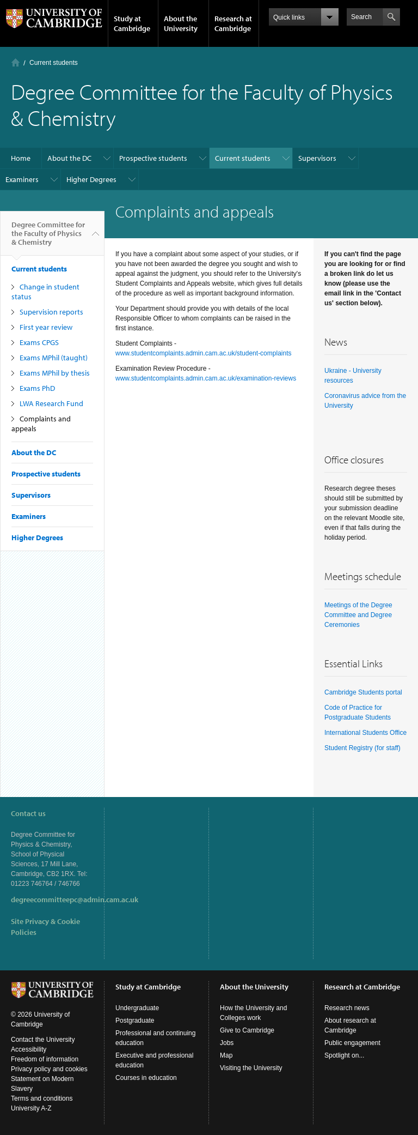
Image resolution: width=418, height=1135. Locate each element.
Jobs (226, 1043)
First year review (46, 327)
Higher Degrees (91, 179)
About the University (181, 23)
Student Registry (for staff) (362, 748)
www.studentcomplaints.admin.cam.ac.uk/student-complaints (203, 353)
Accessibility (28, 1049)
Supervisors (317, 158)
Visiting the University (251, 1068)
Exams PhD (37, 388)
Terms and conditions (41, 1098)
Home (15, 62)
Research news (347, 1008)
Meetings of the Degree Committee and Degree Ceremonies (358, 615)
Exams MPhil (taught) (54, 358)
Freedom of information (44, 1059)
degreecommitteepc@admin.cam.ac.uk (74, 899)
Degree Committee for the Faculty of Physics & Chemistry (48, 238)
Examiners (22, 179)
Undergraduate (137, 1008)
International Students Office (365, 732)
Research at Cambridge (233, 23)
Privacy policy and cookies (49, 1069)
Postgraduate (134, 1020)
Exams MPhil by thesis (55, 373)
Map (226, 1055)
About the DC (69, 158)
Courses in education (146, 1078)
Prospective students (153, 158)
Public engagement (352, 1043)
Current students (53, 63)
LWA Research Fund (51, 403)
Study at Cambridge (132, 23)
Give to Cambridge (247, 1030)
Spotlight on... (344, 1055)
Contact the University (43, 1039)
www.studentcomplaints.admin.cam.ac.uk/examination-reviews (205, 378)
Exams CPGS (39, 342)
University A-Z (31, 1108)
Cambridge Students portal (363, 692)
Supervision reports (51, 312)
